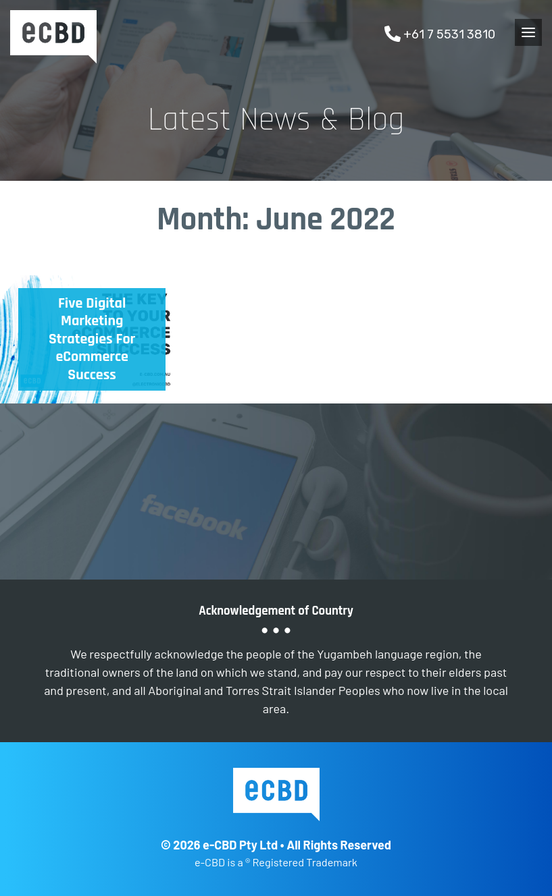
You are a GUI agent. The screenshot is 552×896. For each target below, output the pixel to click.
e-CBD (53, 36)
